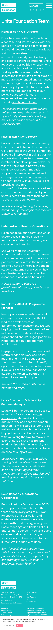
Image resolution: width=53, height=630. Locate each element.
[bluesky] (43, 10)
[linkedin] (30, 10)
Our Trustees (31, 597)
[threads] (40, 10)
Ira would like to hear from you (22, 375)
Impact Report (6, 610)
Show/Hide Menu (49, 5)
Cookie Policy (29, 621)
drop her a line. (35, 277)
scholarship (24, 244)
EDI (27, 599)
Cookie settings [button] (9, 625)
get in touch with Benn (26, 542)
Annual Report (6, 613)
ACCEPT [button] (19, 625)
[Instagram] (36, 10)
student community (19, 362)
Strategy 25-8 (31, 601)
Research (4, 608)
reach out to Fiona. (24, 102)
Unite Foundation (8, 585)
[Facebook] (33, 10)
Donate (33, 6)
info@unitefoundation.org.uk (11, 603)
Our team (30, 595)
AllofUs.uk (11, 344)
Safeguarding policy (8, 615)
